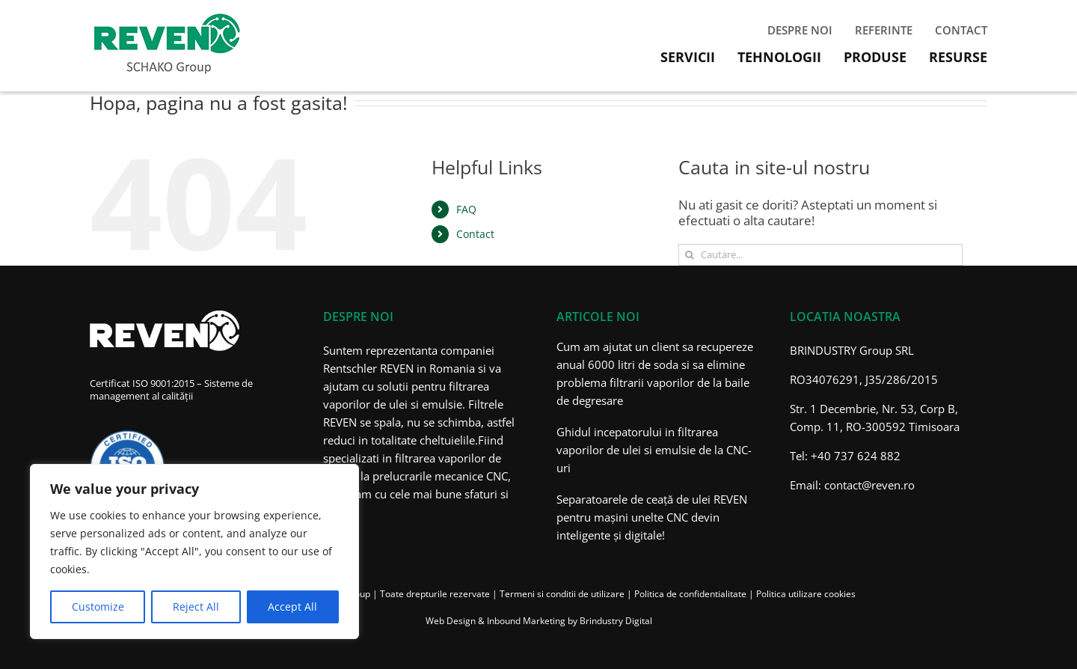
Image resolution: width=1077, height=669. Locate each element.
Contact (475, 234)
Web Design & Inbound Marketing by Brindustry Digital (539, 620)
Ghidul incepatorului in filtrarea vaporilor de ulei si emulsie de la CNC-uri (654, 449)
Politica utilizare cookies (806, 593)
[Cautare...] (820, 255)
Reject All (196, 606)
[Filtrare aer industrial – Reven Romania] (166, 17)
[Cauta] (689, 255)
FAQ (466, 209)
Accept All (292, 606)
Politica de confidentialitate (690, 593)
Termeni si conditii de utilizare (562, 593)
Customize (98, 606)
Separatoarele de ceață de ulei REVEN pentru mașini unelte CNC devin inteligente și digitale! (651, 517)
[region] (194, 551)
